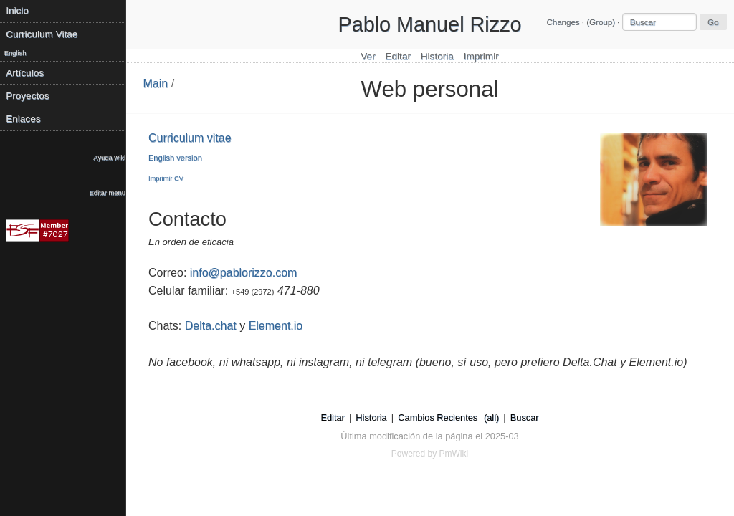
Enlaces (23, 118)
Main (155, 83)
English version (175, 157)
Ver (368, 56)
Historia (437, 56)
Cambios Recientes (437, 417)
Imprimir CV (166, 178)
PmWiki (454, 454)
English (15, 53)
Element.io (276, 326)
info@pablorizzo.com (243, 273)
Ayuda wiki (109, 157)
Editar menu (107, 192)
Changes (562, 22)
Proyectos (27, 95)
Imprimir (481, 56)
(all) (491, 417)
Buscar (524, 417)
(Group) (600, 22)
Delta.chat (211, 326)
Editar (398, 56)
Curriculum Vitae (41, 34)
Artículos (25, 72)
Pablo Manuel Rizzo (429, 24)
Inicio (17, 10)
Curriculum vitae (190, 138)
